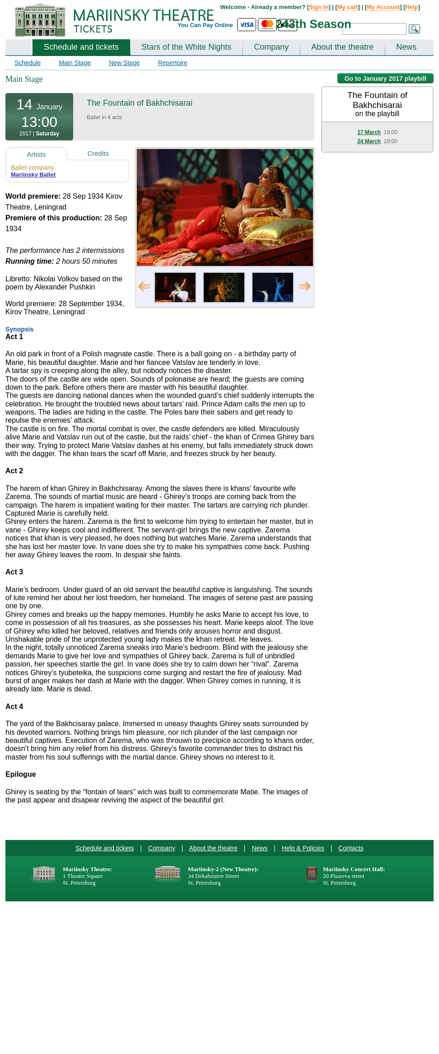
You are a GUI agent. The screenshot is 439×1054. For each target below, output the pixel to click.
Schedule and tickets (81, 46)
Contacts (350, 848)
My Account (383, 7)
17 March (369, 132)
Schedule (27, 62)
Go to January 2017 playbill (385, 78)
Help (411, 7)
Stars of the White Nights (186, 46)
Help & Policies (303, 848)
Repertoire (172, 62)
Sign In (318, 7)
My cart (347, 7)
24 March (369, 141)
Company (271, 46)
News (406, 46)
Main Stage (75, 62)
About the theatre (342, 46)
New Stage (124, 62)
